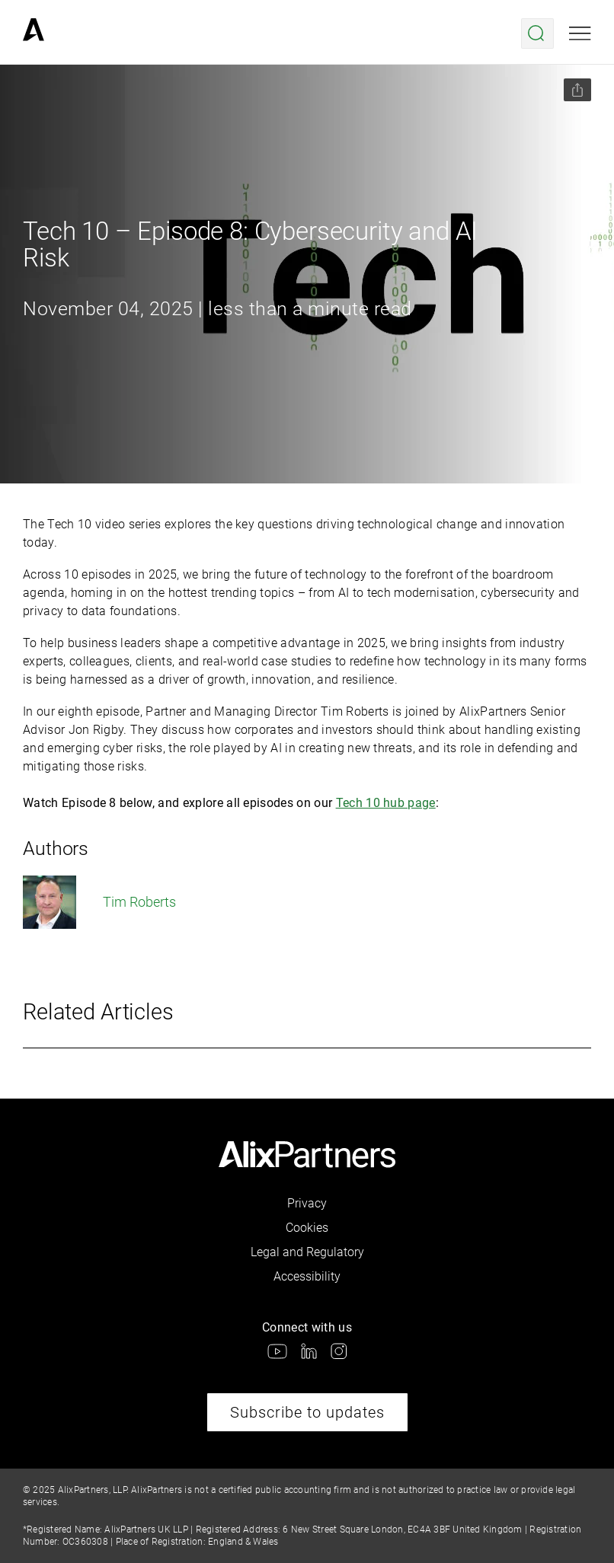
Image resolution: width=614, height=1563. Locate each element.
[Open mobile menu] (580, 33)
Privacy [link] (307, 1203)
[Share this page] (577, 90)
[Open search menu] (537, 33)
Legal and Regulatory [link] (307, 1252)
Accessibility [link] (307, 1276)
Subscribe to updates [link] (307, 1412)
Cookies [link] (307, 1227)
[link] (33, 33)
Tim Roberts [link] (99, 902)
